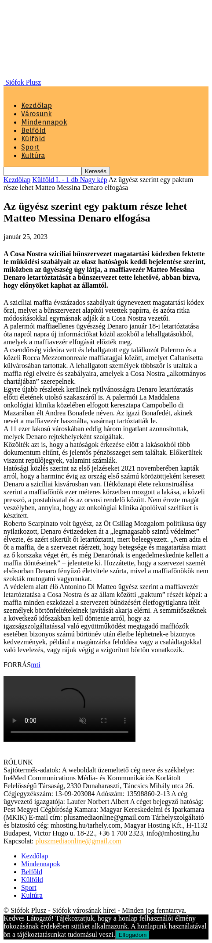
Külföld (33, 139)
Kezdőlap (36, 105)
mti (35, 664)
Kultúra (33, 155)
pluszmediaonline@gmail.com (78, 841)
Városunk (36, 114)
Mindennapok (44, 122)
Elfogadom (133, 935)
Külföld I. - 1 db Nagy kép (69, 179)
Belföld (33, 130)
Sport (30, 147)
